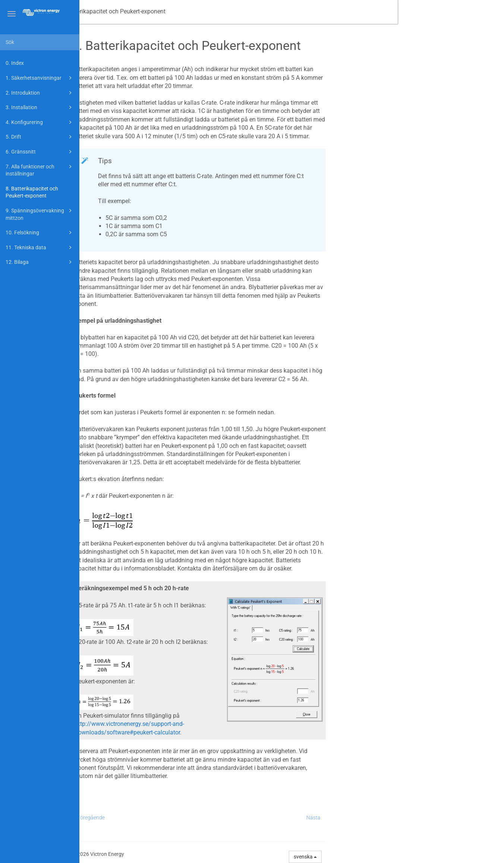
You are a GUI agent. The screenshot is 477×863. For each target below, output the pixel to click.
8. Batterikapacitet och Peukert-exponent (32, 192)
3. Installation (40, 107)
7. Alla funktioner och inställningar (40, 169)
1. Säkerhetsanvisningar (40, 78)
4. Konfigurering (40, 122)
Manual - (113, 11)
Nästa (393, 818)
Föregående (170, 818)
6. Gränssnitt (40, 152)
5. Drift (40, 137)
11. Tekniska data (40, 247)
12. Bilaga (40, 262)
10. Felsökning (40, 232)
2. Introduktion (40, 93)
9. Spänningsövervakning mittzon (40, 213)
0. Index (15, 63)
